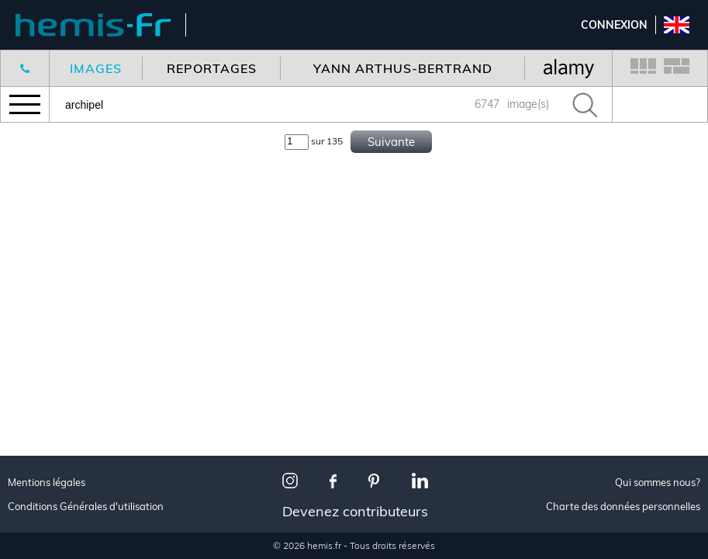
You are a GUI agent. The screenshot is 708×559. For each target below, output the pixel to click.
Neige (37, 523)
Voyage (42, 287)
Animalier (50, 325)
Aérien (41, 344)
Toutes (41, 414)
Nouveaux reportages (87, 159)
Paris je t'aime (62, 453)
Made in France (66, 433)
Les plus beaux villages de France (97, 478)
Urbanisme (52, 542)
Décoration (55, 306)
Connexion (614, 25)
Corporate (53, 364)
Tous (35, 267)
